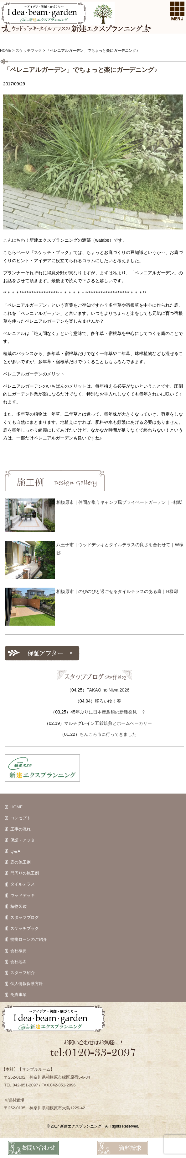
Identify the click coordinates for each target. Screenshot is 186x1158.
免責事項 (18, 994)
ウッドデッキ (22, 895)
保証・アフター (24, 840)
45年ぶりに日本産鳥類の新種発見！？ (108, 711)
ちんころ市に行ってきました (108, 734)
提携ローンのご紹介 (28, 939)
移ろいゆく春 (108, 700)
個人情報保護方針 (26, 983)
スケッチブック (24, 928)
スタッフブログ (24, 917)
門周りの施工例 (24, 873)
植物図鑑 (18, 906)
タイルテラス (22, 884)
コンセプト (20, 818)
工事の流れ (20, 829)
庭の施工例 (20, 862)
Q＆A (15, 851)
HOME (16, 807)
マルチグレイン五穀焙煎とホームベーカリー (108, 723)
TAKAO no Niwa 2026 (108, 689)
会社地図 (18, 961)
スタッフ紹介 (22, 972)
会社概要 (18, 950)
